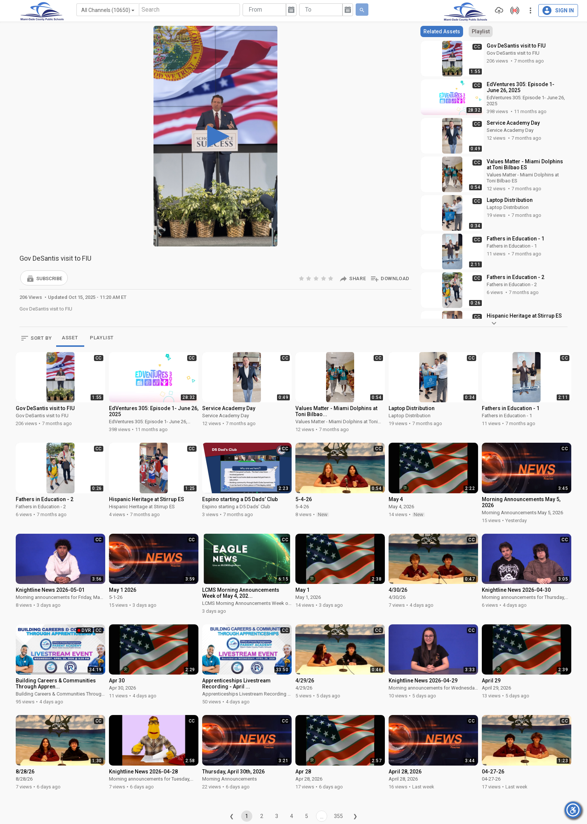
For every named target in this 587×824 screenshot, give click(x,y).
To (308, 9)
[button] (44, 277)
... (321, 817)
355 (338, 816)
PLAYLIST (102, 337)
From (255, 9)
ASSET (70, 337)
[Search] (189, 9)
